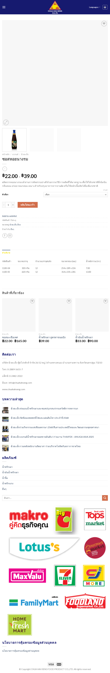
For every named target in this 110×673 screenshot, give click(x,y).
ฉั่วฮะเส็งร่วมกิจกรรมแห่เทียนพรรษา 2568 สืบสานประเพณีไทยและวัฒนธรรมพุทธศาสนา (55, 427)
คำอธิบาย (6, 253)
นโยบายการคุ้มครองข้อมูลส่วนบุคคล (20, 650)
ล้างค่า (105, 190)
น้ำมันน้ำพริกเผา (84, 337)
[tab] (6, 253)
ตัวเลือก (5, 194)
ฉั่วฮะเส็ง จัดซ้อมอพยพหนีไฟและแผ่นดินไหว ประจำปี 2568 (40, 417)
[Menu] (4, 7)
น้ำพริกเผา (7, 466)
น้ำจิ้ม (5, 477)
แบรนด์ (15, 154)
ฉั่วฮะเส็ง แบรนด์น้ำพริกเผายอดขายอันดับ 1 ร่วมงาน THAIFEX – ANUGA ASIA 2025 (52, 436)
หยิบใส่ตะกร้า (27, 204)
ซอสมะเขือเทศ (10, 337)
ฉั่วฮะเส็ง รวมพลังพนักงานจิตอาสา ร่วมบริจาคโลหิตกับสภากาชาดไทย (45, 446)
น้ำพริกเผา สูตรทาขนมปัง (52, 337)
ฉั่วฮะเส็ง (25, 154)
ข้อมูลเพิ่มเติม (17, 253)
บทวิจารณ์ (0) (30, 253)
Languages (94, 7)
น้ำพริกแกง (7, 483)
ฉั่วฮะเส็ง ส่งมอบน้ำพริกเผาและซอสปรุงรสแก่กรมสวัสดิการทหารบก (44, 408)
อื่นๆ (19, 224)
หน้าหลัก (5, 154)
